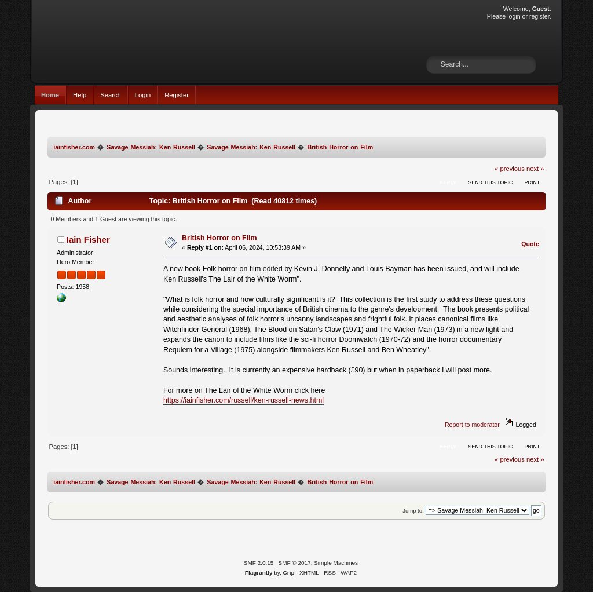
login (513, 16)
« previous (510, 168)
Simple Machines (336, 563)
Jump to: (413, 510)
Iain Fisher (88, 239)
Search (110, 95)
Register (176, 95)
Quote (530, 243)
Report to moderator (472, 424)
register (539, 16)
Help (79, 95)
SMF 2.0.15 (259, 563)
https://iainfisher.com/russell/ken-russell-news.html (243, 400)
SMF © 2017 (295, 563)
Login (143, 95)
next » (535, 168)
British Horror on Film (219, 238)
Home (50, 95)
